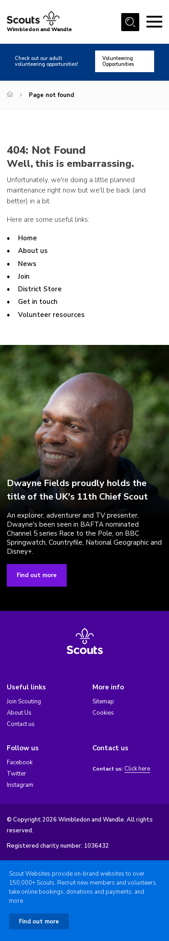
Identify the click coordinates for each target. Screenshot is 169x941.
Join (24, 276)
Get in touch (38, 301)
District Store (40, 289)
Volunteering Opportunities (118, 61)
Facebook (19, 762)
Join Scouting (24, 702)
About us (33, 250)
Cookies (103, 713)
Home (27, 238)
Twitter (16, 774)
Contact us (21, 724)
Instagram (20, 785)
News (27, 263)
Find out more (37, 575)
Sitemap (103, 702)
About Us (19, 713)
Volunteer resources (51, 314)
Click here (137, 769)
